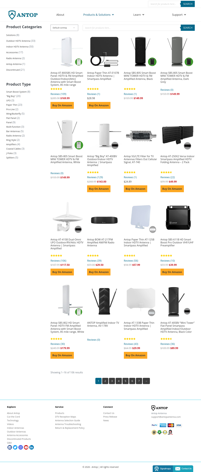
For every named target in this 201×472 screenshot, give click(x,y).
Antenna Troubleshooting (68, 424)
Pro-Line (10, 109)
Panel (9, 122)
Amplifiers (11, 144)
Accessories (12, 52)
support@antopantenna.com (166, 416)
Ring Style (11, 140)
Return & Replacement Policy (69, 427)
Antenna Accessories (17, 435)
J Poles (9, 153)
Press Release (110, 416)
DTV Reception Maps (65, 416)
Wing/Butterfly (13, 113)
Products (59, 413)
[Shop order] (64, 28)
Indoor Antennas (15, 427)
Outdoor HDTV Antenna (18, 40)
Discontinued (13, 69)
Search (187, 4)
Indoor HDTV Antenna (17, 46)
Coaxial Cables (13, 148)
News (106, 420)
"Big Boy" (10, 96)
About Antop (13, 413)
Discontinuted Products (19, 438)
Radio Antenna (13, 58)
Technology (13, 420)
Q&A (9, 442)
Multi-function (13, 126)
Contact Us (108, 413)
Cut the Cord (13, 416)
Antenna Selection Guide (67, 420)
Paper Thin (11, 104)
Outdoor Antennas (16, 431)
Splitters (10, 157)
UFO (8, 100)
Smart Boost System (16, 91)
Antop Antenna (14, 64)
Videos (10, 424)
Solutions (11, 35)
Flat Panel (11, 118)
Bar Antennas (13, 131)
